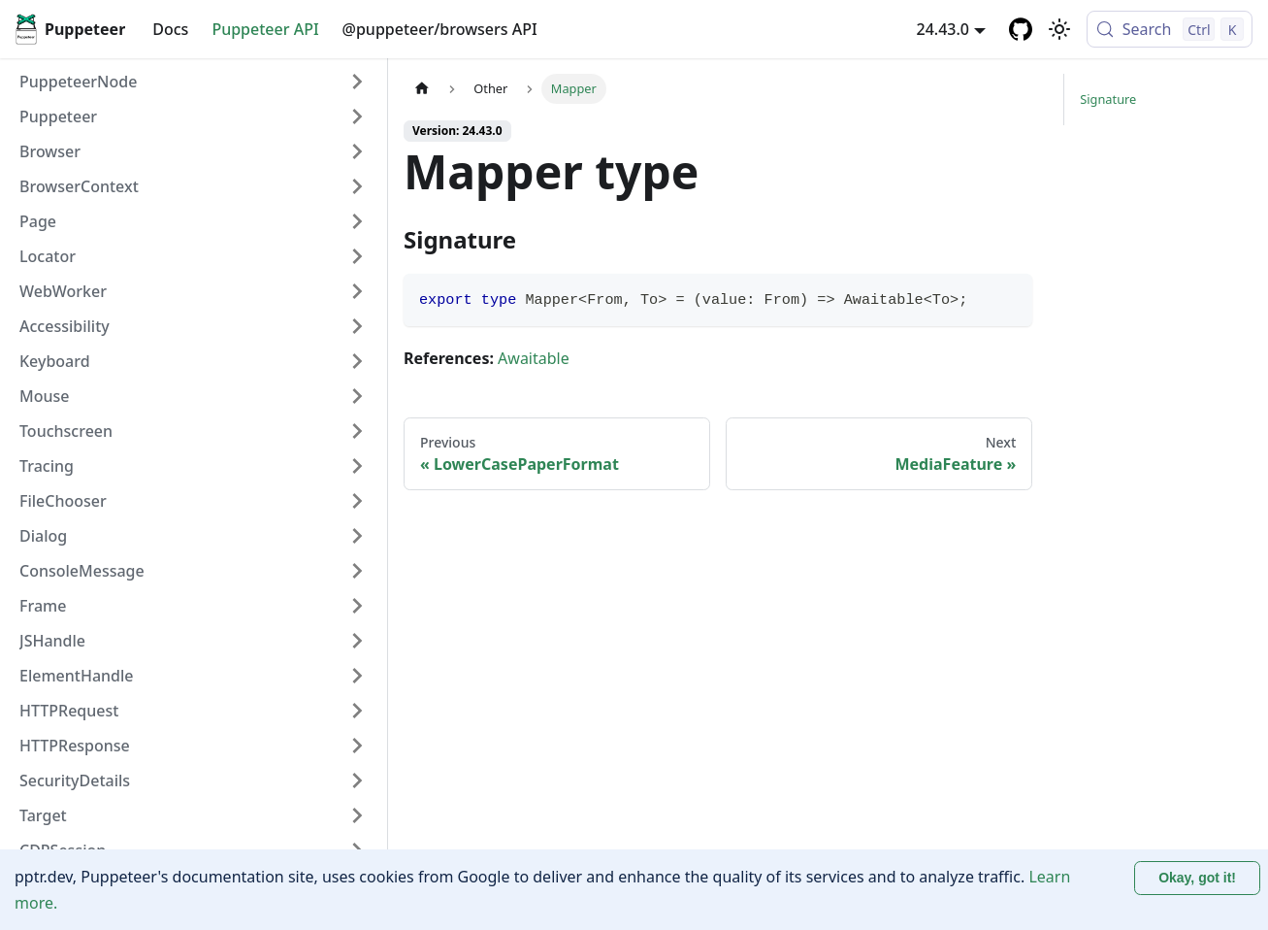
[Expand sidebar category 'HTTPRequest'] (357, 710)
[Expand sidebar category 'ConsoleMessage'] (357, 570)
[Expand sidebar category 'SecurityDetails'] (357, 780)
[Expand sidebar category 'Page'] (357, 221)
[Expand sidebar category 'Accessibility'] (357, 326)
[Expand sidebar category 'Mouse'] (357, 396)
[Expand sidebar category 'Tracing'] (357, 466)
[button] (193, 116)
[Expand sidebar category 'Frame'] (357, 605)
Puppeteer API (264, 29)
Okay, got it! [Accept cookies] (1197, 877)
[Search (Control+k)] (1169, 29)
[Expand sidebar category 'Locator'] (357, 256)
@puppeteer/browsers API (439, 29)
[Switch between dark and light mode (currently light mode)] (1059, 29)
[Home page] (422, 89)
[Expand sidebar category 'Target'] (357, 815)
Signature (1108, 99)
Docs (170, 29)
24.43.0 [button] (943, 29)
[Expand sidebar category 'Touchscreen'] (357, 431)
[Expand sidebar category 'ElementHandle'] (357, 675)
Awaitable (533, 358)
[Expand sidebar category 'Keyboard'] (357, 361)
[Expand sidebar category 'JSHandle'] (357, 640)
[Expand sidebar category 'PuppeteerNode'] (357, 81)
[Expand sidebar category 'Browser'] (357, 151)
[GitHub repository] (1020, 29)
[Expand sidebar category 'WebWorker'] (357, 291)
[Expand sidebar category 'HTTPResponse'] (357, 745)
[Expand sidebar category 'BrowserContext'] (357, 186)
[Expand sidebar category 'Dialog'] (357, 535)
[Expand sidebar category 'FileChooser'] (357, 500)
